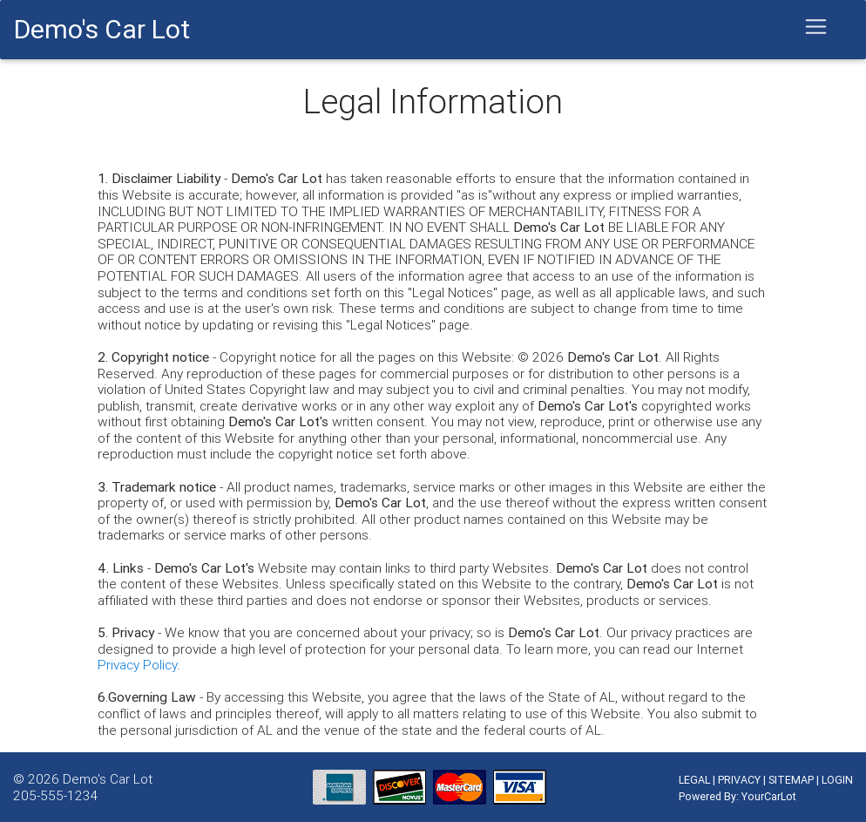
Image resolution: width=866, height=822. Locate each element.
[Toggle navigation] (816, 26)
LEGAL (694, 779)
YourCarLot (768, 796)
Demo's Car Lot (107, 778)
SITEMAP (791, 779)
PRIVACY (739, 779)
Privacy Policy (137, 664)
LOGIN (837, 779)
